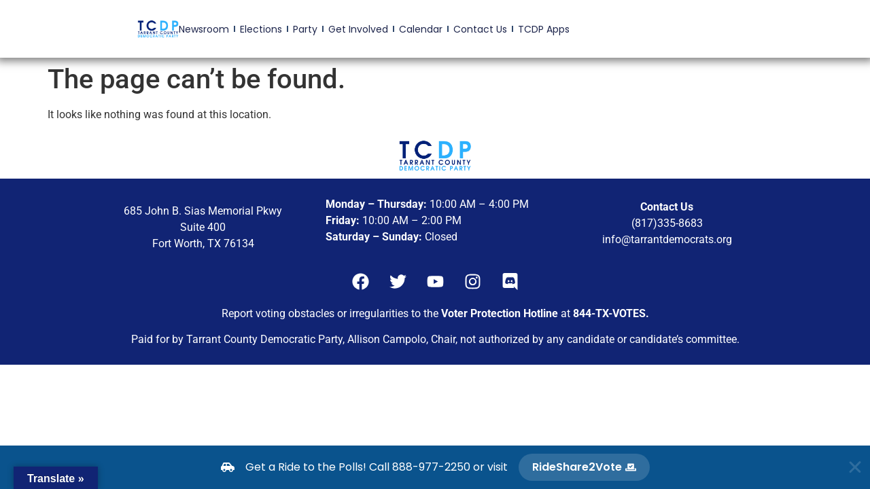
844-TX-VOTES (609, 313)
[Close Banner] (855, 467)
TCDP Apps (544, 29)
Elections (261, 29)
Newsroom (204, 29)
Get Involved (358, 29)
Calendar (420, 29)
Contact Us (480, 29)
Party (305, 29)
